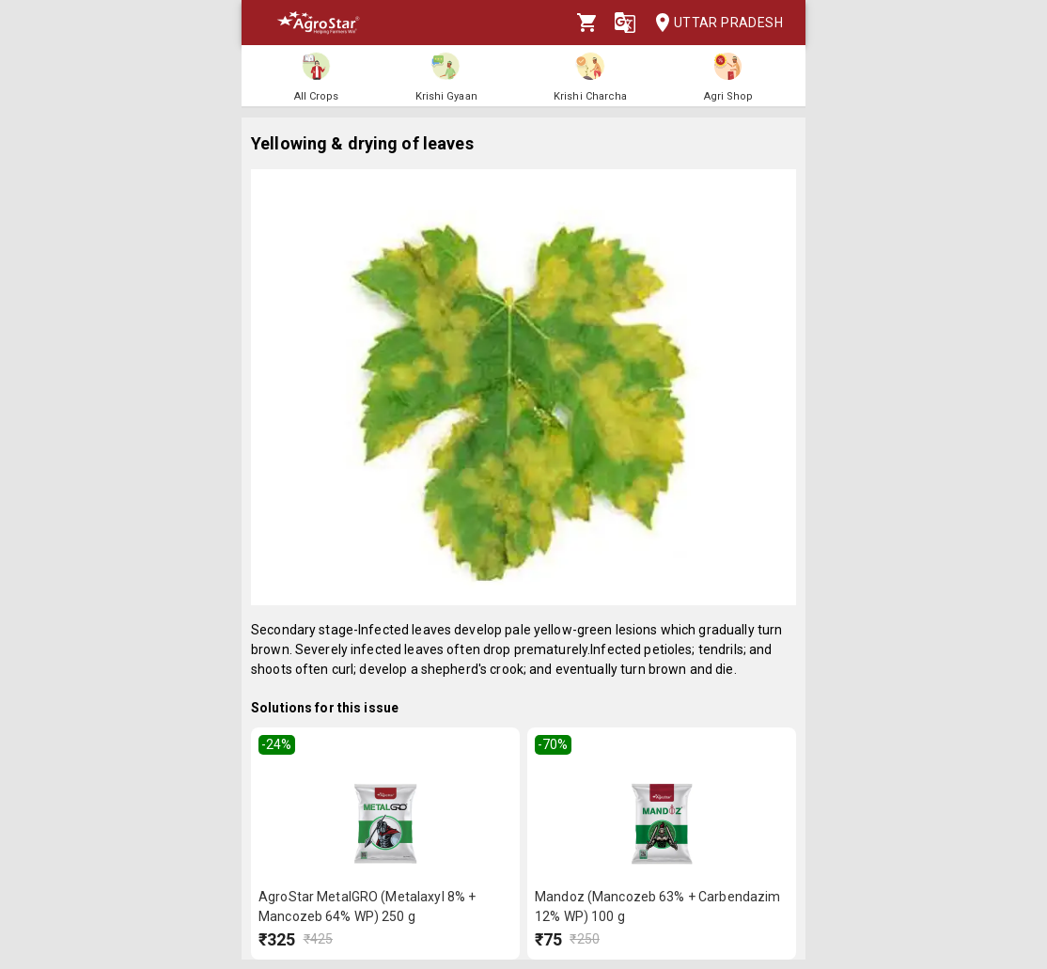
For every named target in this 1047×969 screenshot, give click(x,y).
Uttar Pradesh (713, 23)
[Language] (625, 22)
